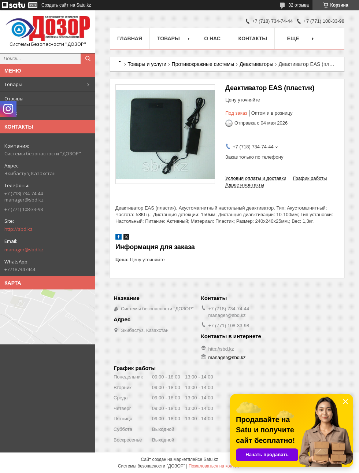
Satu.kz (210, 459)
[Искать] (88, 58)
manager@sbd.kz (24, 249)
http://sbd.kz (18, 229)
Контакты (252, 38)
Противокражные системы (203, 64)
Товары (13, 84)
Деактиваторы (256, 64)
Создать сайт (55, 5)
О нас (10, 113)
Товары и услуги (146, 64)
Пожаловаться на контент (215, 466)
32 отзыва (298, 5)
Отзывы (13, 98)
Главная (129, 38)
